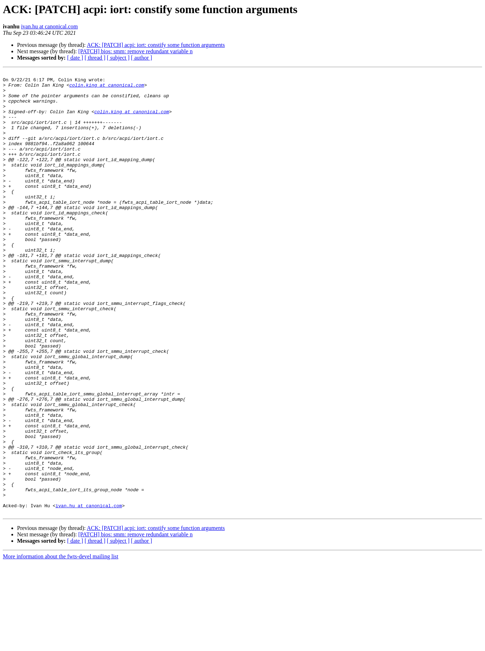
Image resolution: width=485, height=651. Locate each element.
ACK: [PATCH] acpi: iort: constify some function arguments (156, 45)
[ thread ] (95, 58)
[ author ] (141, 58)
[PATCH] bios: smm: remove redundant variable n (135, 51)
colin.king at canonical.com (106, 88)
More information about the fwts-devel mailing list (60, 645)
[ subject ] (118, 58)
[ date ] (75, 58)
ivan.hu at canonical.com (49, 26)
